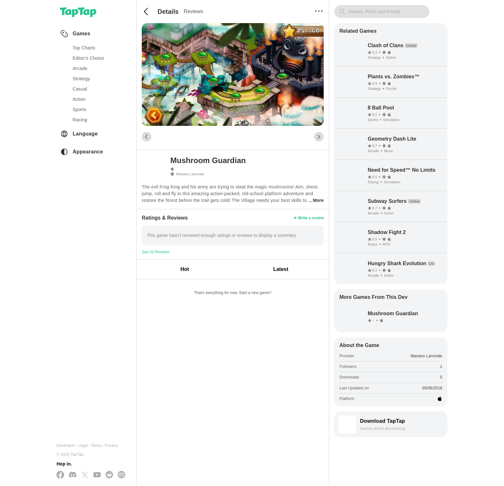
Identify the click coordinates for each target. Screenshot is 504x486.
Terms (96, 445)
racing (80, 119)
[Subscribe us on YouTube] (97, 475)
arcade (80, 68)
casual (80, 88)
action (79, 99)
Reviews (193, 11)
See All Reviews (155, 252)
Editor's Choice (88, 58)
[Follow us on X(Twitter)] (85, 475)
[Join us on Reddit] (109, 475)
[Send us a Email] (121, 475)
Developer (66, 445)
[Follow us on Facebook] (60, 475)
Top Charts (84, 47)
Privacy (111, 445)
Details (168, 11)
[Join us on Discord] (72, 475)
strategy (81, 78)
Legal (83, 445)
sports (79, 109)
